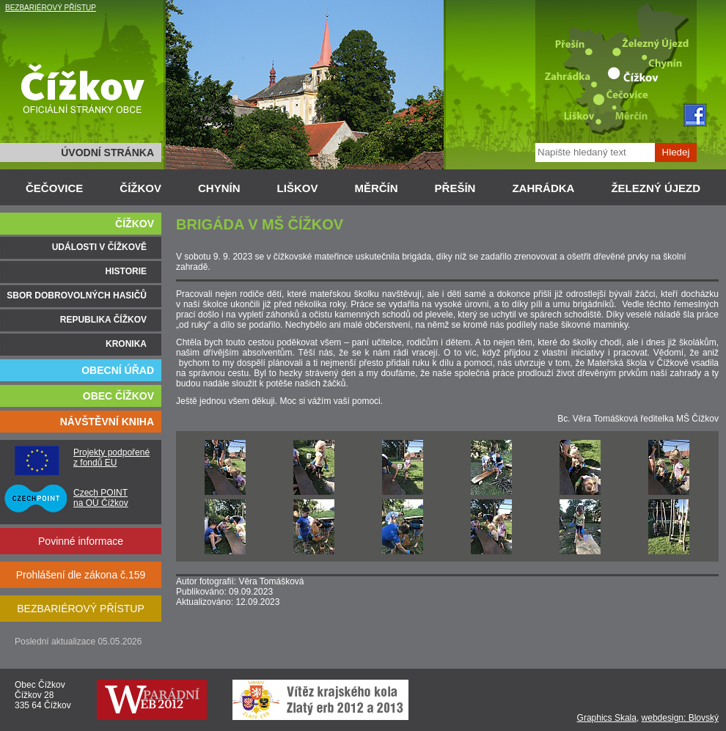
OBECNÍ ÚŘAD (117, 370)
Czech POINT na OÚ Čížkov (100, 498)
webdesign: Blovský (680, 718)
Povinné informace (80, 541)
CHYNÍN (219, 188)
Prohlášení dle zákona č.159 (81, 575)
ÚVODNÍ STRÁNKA (107, 152)
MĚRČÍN (375, 188)
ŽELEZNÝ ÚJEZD (655, 188)
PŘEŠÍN (455, 188)
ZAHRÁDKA (543, 188)
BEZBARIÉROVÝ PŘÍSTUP (50, 8)
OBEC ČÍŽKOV (118, 396)
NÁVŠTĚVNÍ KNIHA (107, 421)
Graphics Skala (607, 718)
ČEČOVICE (54, 188)
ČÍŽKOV (140, 188)
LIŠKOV (297, 188)
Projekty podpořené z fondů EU (111, 457)
